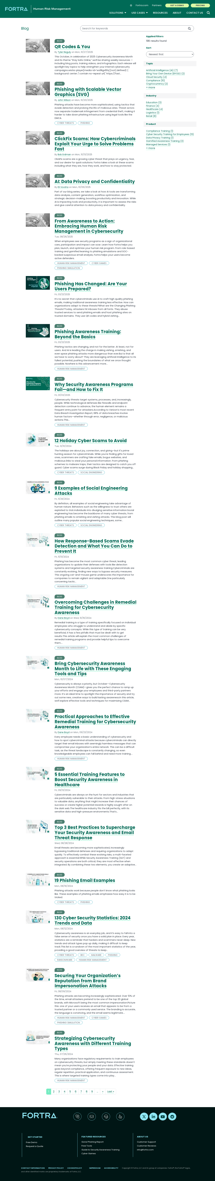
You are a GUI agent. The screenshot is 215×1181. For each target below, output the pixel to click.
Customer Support (146, 1141)
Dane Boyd (64, 618)
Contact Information (33, 1168)
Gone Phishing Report (92, 1141)
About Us (142, 1136)
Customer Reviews (146, 1145)
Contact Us (194, 13)
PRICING (200, 5)
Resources (160, 13)
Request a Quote (34, 1146)
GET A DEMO (177, 5)
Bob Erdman (64, 154)
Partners (157, 5)
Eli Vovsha (63, 187)
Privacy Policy (56, 1168)
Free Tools (86, 1145)
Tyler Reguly (64, 52)
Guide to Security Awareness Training (100, 1149)
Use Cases (139, 13)
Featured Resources (93, 1136)
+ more (150, 87)
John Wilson (64, 100)
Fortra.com (142, 5)
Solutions (117, 13)
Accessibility (111, 1168)
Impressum (95, 1168)
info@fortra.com (145, 1149)
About (177, 13)
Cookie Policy (74, 1168)
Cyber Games (88, 1153)
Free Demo (31, 1142)
